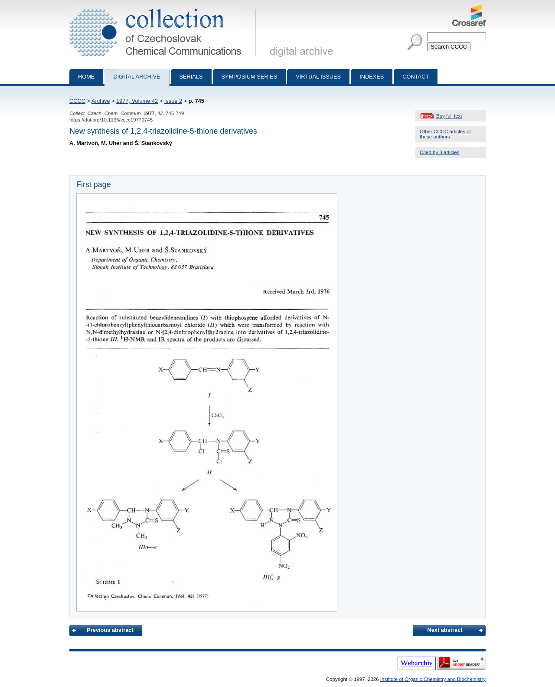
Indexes (371, 76)
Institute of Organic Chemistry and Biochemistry (433, 679)
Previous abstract (110, 630)
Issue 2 (173, 101)
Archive (100, 101)
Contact (415, 76)
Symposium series (250, 76)
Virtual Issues (318, 76)
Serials (191, 76)
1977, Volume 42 (137, 101)
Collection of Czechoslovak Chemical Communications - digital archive (164, 7)
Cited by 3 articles (440, 152)
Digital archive (136, 76)
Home (86, 76)
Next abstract (444, 630)
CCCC (77, 101)
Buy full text (449, 115)
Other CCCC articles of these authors (445, 134)
